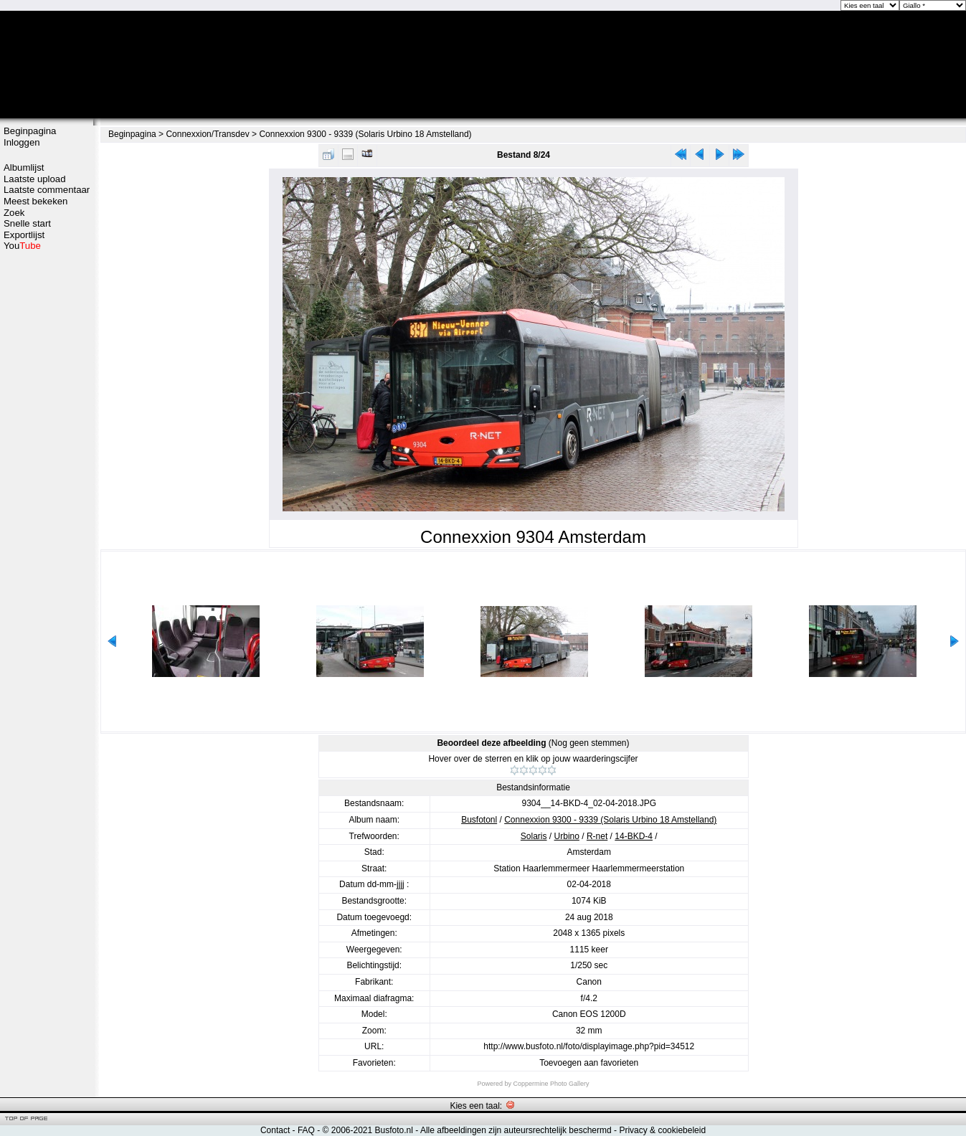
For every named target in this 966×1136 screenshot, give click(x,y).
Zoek (14, 212)
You (22, 245)
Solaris (534, 836)
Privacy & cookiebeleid (662, 1130)
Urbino (566, 836)
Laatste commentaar (47, 189)
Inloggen (22, 142)
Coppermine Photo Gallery (551, 1083)
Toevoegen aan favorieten (588, 1063)
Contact (275, 1130)
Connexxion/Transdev (207, 134)
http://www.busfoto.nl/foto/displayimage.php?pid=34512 (588, 1046)
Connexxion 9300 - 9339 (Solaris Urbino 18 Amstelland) (365, 134)
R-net (597, 836)
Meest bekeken (35, 201)
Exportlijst (24, 234)
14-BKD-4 (634, 836)
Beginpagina (30, 131)
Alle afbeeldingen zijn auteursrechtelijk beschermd (516, 1130)
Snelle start (27, 223)
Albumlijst (24, 167)
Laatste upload (35, 179)
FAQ (306, 1130)
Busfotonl (479, 820)
